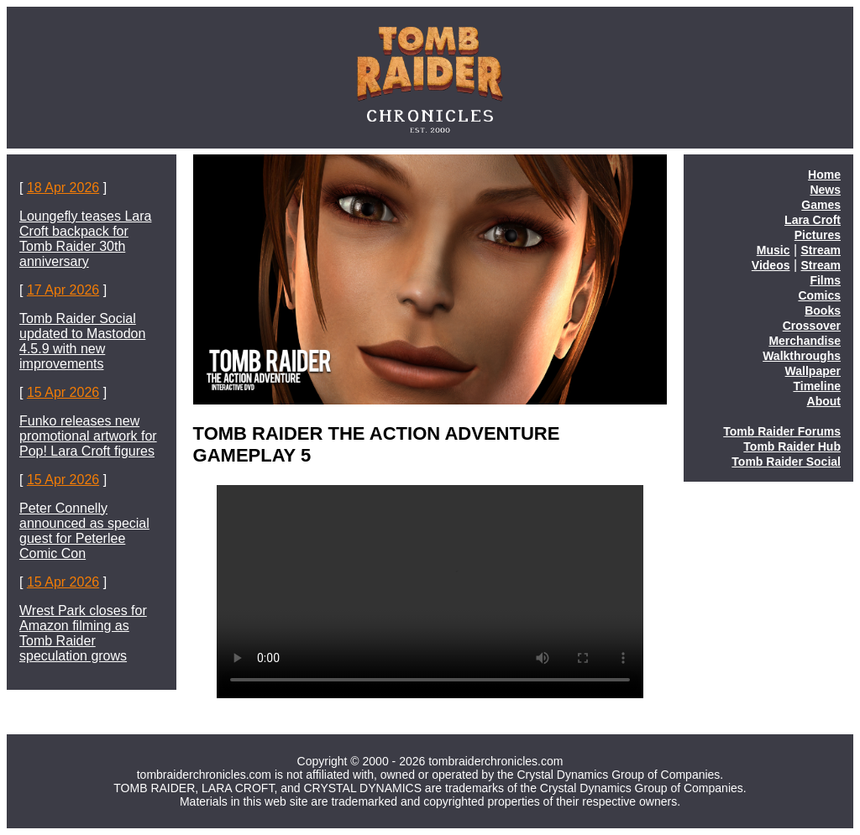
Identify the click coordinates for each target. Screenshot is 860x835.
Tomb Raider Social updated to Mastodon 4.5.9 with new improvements (82, 341)
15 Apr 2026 (63, 392)
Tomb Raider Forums (782, 431)
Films (825, 280)
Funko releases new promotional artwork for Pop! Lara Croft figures (88, 436)
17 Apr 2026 (63, 290)
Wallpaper (813, 371)
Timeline (817, 386)
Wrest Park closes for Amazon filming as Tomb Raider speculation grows (83, 633)
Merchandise (804, 340)
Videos (771, 265)
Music (773, 250)
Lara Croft (812, 220)
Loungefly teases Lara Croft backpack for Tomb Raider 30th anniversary (85, 239)
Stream (821, 250)
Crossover (812, 325)
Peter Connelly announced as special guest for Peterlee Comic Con (84, 531)
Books (823, 310)
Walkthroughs (802, 356)
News (825, 189)
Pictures (817, 235)
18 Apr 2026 (63, 187)
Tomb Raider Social (786, 461)
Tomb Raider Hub (792, 446)
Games (821, 204)
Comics (819, 295)
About (824, 401)
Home (824, 174)
